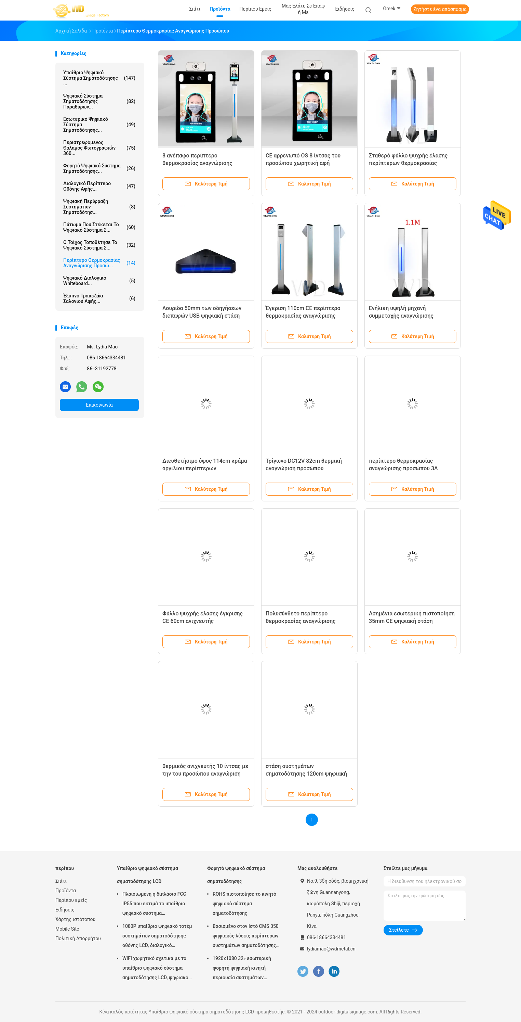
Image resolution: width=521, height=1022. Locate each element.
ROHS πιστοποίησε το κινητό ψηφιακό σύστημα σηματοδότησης (244, 903)
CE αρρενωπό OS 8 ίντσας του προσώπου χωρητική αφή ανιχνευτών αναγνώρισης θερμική (308, 163)
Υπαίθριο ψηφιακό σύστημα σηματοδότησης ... (99, 78)
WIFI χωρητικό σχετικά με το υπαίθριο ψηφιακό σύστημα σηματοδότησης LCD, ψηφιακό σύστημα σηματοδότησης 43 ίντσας (155, 969)
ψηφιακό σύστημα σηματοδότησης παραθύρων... (99, 101)
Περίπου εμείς (71, 900)
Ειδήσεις (65, 909)
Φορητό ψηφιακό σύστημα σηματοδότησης (236, 875)
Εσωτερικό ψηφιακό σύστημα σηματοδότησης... (99, 124)
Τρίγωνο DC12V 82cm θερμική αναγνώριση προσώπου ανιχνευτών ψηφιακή (304, 468)
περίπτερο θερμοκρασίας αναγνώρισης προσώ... (99, 262)
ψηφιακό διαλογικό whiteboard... (99, 280)
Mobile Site (67, 929)
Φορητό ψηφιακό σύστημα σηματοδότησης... (99, 168)
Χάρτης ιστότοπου (75, 919)
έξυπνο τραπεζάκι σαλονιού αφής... (99, 298)
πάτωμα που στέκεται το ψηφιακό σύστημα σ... (99, 227)
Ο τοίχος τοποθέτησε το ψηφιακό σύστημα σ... (99, 245)
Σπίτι (61, 881)
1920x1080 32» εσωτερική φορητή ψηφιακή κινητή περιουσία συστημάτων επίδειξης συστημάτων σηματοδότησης (242, 969)
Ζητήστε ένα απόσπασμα (440, 9)
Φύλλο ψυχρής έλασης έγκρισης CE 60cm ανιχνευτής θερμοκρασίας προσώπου (202, 621)
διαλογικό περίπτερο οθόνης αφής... (99, 186)
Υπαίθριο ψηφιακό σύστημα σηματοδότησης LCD (147, 875)
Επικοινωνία (99, 405)
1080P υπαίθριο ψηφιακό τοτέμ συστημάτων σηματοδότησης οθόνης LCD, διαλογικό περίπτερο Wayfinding (157, 936)
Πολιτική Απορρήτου (78, 938)
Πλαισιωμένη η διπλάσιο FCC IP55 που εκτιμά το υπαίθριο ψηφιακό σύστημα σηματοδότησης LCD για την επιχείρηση (154, 904)
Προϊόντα (65, 890)
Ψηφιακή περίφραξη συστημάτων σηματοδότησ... (99, 207)
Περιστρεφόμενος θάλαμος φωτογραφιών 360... (99, 148)
